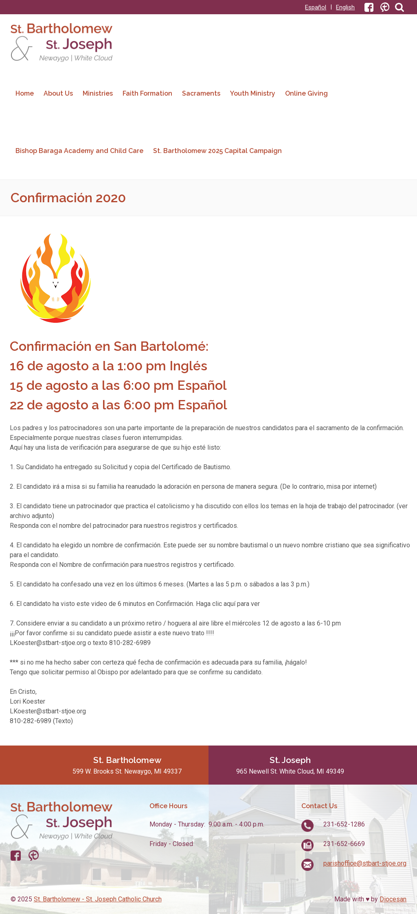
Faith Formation (147, 93)
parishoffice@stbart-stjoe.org (364, 863)
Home (24, 93)
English (345, 7)
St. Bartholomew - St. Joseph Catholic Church (98, 899)
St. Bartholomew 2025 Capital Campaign (217, 151)
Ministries (98, 93)
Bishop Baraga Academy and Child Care (79, 151)
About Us (58, 93)
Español (315, 7)
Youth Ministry (252, 93)
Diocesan (393, 899)
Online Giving (306, 93)
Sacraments (201, 93)
